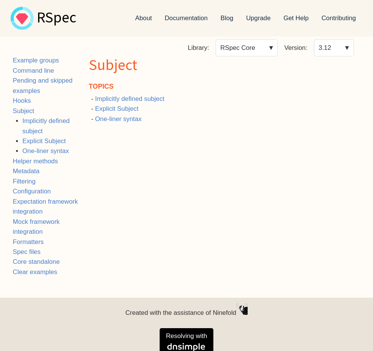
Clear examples (35, 272)
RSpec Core (237, 47)
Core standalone (36, 261)
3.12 (325, 47)
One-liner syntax (45, 151)
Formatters (28, 242)
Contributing (339, 18)
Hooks (22, 100)
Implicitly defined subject (130, 98)
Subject (23, 111)
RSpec (56, 18)
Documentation (186, 18)
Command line (33, 70)
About (143, 18)
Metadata (26, 171)
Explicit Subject (44, 141)
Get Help (296, 18)
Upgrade (258, 18)
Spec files (27, 251)
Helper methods (35, 161)
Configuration (32, 191)
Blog (227, 18)
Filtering (24, 181)
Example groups (36, 60)
